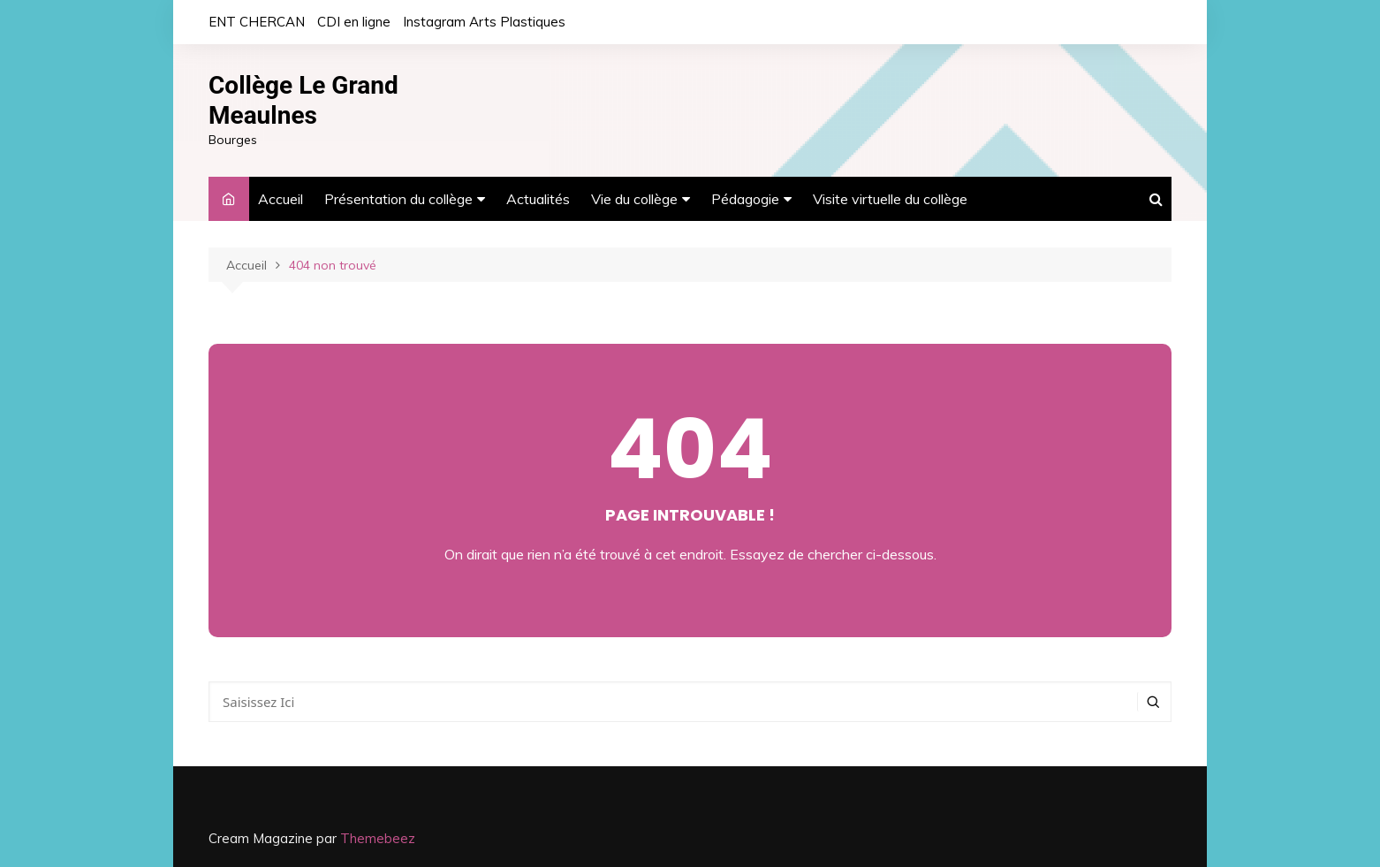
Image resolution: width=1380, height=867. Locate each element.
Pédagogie (745, 199)
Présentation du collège (398, 199)
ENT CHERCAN (257, 21)
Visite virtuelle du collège (890, 199)
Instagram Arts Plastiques (484, 21)
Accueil (280, 199)
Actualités (538, 199)
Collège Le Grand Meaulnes (303, 100)
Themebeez (377, 838)
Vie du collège (634, 199)
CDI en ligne (353, 21)
